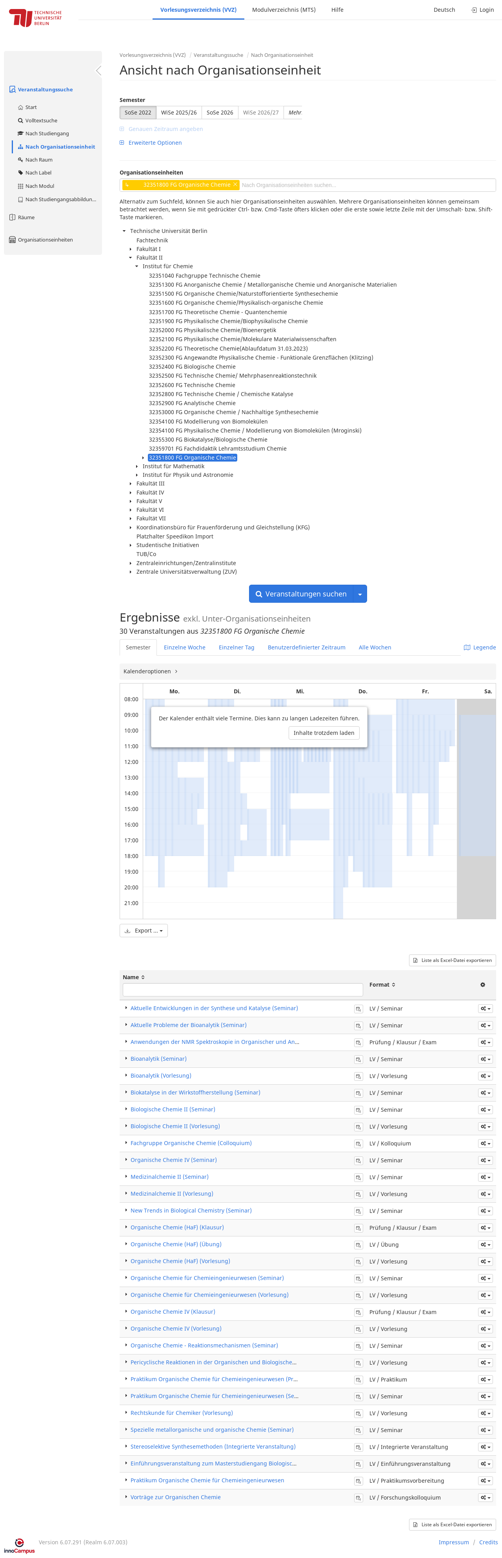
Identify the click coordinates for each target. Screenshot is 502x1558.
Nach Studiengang (43, 133)
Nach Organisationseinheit (56, 146)
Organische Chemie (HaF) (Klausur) (177, 1227)
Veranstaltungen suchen (301, 593)
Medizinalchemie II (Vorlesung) (172, 1193)
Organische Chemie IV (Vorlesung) (176, 1328)
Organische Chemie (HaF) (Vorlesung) (180, 1261)
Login (482, 9)
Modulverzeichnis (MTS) (284, 9)
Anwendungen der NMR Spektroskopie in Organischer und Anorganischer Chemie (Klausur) (252, 1041)
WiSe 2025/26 (179, 112)
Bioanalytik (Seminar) (159, 1058)
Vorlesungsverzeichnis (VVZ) (198, 9)
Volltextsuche (37, 120)
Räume (21, 217)
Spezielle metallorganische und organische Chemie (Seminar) (212, 1429)
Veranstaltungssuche (40, 89)
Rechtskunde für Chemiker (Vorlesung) (182, 1412)
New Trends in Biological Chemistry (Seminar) (191, 1210)
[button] (485, 1008)
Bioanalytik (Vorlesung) (161, 1075)
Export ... (144, 930)
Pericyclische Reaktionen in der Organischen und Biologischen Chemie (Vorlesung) (240, 1362)
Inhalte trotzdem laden (324, 732)
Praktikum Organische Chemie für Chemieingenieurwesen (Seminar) (221, 1396)
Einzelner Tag (237, 647)
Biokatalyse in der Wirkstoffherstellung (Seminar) (195, 1092)
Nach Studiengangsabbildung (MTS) (59, 199)
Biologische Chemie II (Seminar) (173, 1109)
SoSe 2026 (220, 112)
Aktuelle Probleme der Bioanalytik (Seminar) (189, 1025)
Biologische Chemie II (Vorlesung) (175, 1126)
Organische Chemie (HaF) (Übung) (176, 1244)
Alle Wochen (375, 647)
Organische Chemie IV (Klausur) (173, 1311)
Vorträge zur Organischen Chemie (176, 1497)
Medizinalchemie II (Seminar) (170, 1176)
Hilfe (337, 9)
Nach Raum (35, 159)
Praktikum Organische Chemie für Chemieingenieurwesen (207, 1480)
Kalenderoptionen (148, 671)
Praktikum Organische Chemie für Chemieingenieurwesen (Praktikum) (223, 1379)
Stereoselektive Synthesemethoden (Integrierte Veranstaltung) (213, 1446)
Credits (488, 1542)
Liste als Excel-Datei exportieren (452, 960)
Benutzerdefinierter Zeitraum (307, 647)
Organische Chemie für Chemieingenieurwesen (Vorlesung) (210, 1294)
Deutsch (444, 9)
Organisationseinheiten (40, 239)
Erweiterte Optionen (151, 142)
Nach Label (34, 172)
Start (27, 107)
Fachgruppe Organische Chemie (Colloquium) (191, 1143)
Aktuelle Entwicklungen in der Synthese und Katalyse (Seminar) (214, 1008)
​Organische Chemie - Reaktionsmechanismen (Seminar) (204, 1345)
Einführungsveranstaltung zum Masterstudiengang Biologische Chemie (225, 1463)
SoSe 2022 (138, 112)
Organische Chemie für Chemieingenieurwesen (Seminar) (207, 1278)
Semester (132, 100)
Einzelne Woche (185, 647)
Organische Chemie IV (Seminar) (174, 1160)
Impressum (454, 1542)
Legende (480, 647)
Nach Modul (35, 185)
